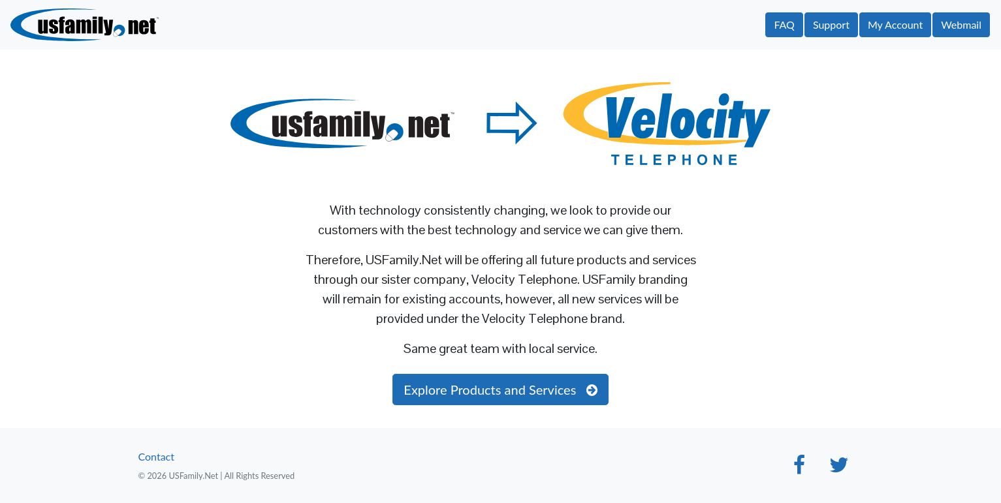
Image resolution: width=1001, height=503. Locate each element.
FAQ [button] (784, 24)
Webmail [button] (961, 24)
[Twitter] (838, 468)
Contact (156, 456)
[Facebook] (799, 468)
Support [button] (831, 24)
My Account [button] (895, 24)
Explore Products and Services (500, 389)
